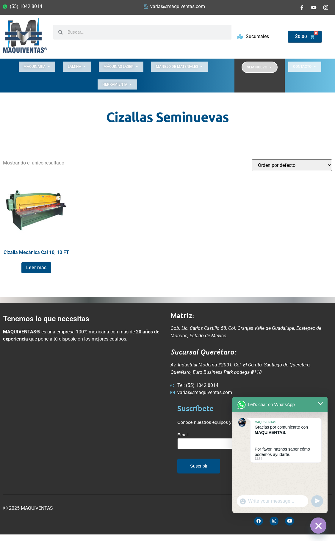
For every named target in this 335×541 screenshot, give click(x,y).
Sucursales (253, 36)
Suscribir (198, 465)
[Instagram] (325, 7)
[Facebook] (302, 7)
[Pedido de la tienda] (292, 165)
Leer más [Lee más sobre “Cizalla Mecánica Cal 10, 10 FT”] (36, 267)
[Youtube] (313, 7)
